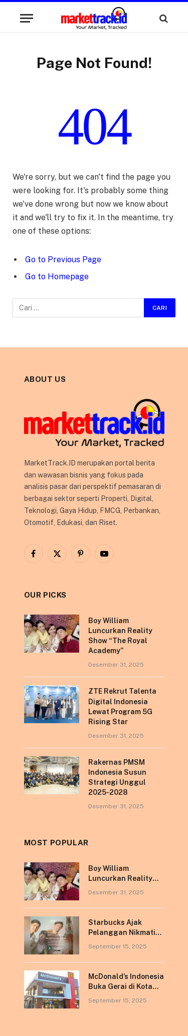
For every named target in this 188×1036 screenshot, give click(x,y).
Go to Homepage (57, 276)
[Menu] (26, 18)
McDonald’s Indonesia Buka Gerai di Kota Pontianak (126, 986)
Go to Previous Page (63, 259)
